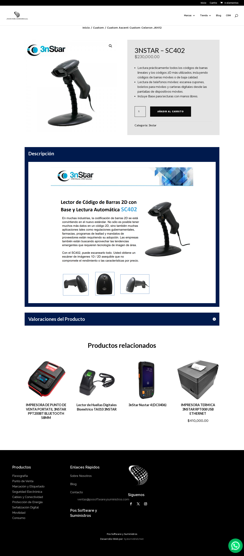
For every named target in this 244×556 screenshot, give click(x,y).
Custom (98, 27)
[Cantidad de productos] (140, 111)
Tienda (204, 15)
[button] (110, 46)
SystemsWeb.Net (134, 539)
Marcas (188, 15)
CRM (228, 15)
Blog (218, 15)
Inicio (203, 3)
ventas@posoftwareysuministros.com (103, 499)
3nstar (152, 125)
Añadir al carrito (170, 111)
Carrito (213, 3)
